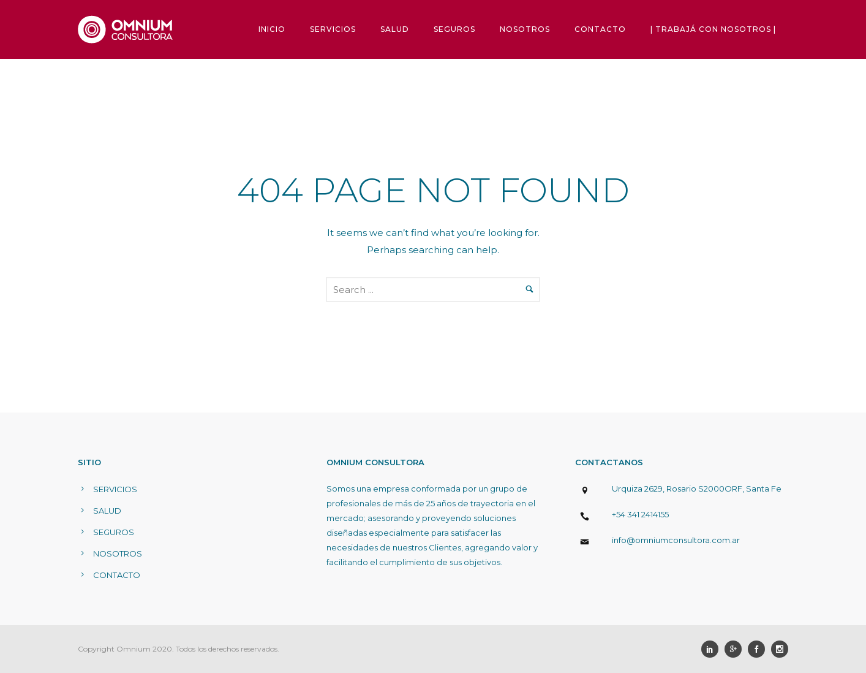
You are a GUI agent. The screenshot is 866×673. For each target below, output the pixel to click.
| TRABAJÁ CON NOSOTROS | (713, 29)
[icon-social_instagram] (779, 649)
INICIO (271, 29)
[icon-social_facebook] (759, 649)
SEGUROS (454, 29)
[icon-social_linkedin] (713, 649)
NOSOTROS (525, 29)
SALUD (394, 29)
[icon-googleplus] (736, 649)
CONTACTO (600, 29)
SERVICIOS (333, 29)
